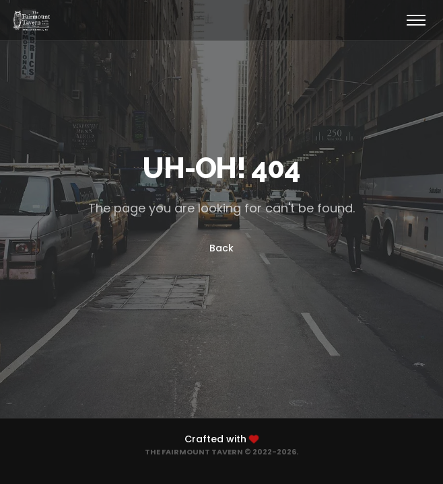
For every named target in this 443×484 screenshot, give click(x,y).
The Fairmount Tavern (194, 451)
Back (221, 248)
